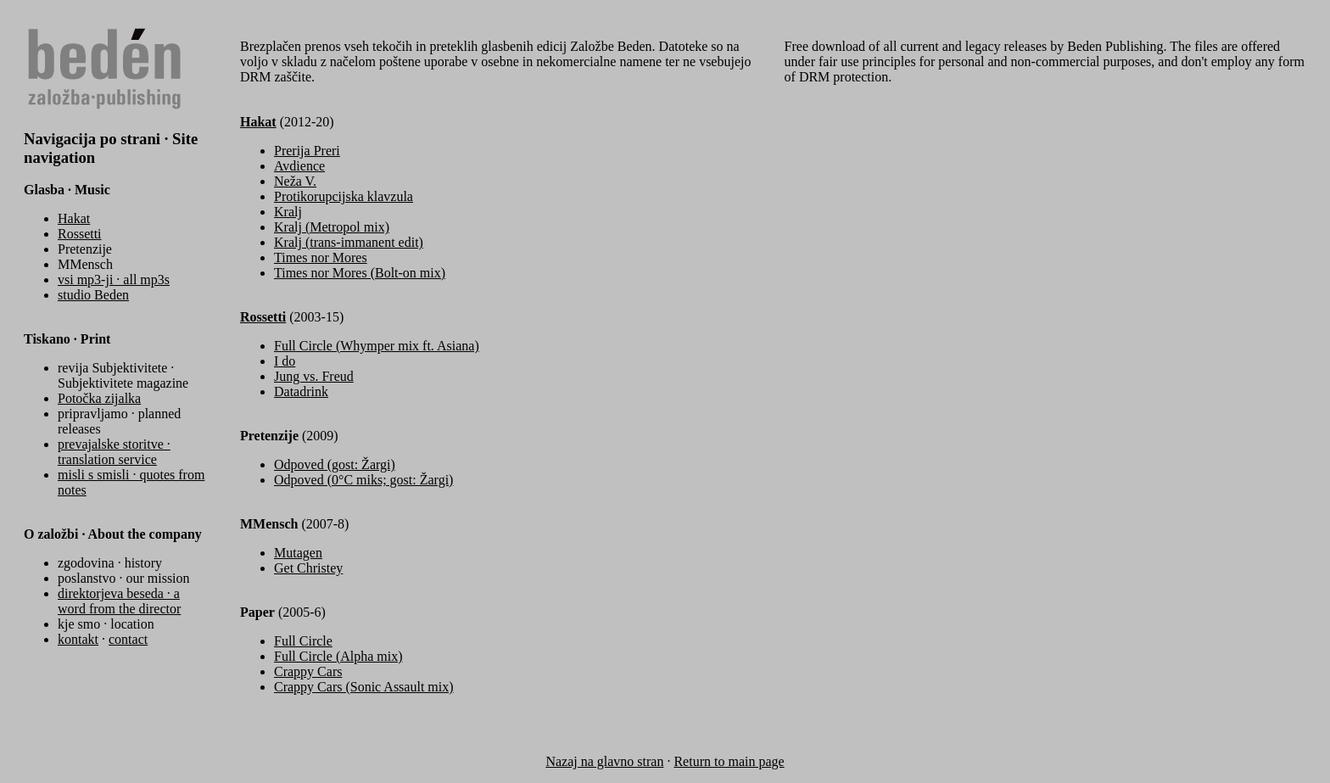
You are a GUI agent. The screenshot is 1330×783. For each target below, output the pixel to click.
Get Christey (308, 568)
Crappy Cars (308, 671)
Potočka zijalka (99, 398)
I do (284, 361)
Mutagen (298, 552)
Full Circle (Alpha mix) (338, 656)
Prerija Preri (307, 150)
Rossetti (80, 234)
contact (128, 639)
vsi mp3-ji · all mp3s (114, 279)
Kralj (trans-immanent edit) (348, 242)
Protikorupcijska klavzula (343, 196)
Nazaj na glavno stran (604, 761)
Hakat (74, 218)
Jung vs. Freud (314, 376)
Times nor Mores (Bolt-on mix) (359, 273)
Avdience (299, 166)
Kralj (288, 211)
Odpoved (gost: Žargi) (334, 464)
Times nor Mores (320, 257)
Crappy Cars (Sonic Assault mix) (364, 687)
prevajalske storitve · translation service (114, 452)
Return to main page (728, 761)
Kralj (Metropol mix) (331, 227)
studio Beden (93, 295)
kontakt (78, 639)
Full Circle (303, 641)
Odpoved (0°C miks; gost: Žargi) (363, 480)
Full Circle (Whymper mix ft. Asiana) (376, 345)
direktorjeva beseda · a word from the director (119, 601)
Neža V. (295, 181)
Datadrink (301, 391)
